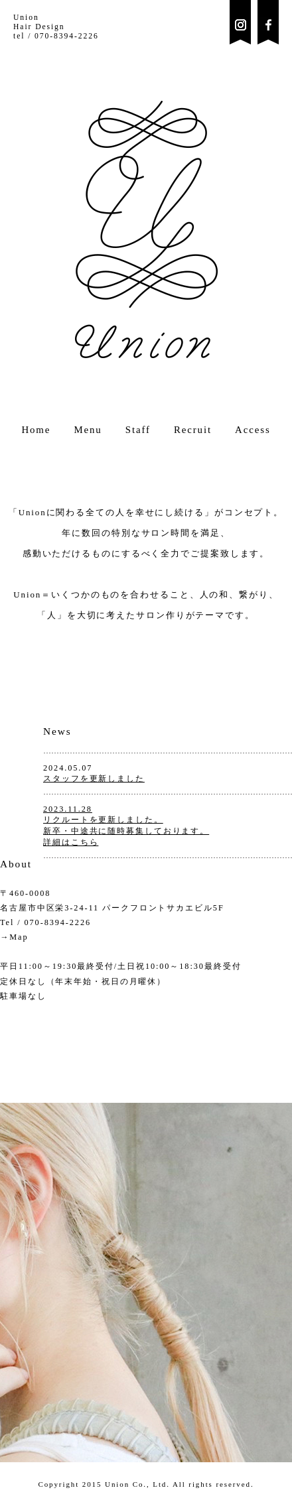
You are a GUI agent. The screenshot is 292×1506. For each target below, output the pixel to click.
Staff (138, 429)
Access (253, 429)
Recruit (193, 429)
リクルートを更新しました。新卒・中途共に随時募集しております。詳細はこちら (126, 831)
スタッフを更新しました (94, 778)
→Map (14, 937)
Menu (88, 429)
